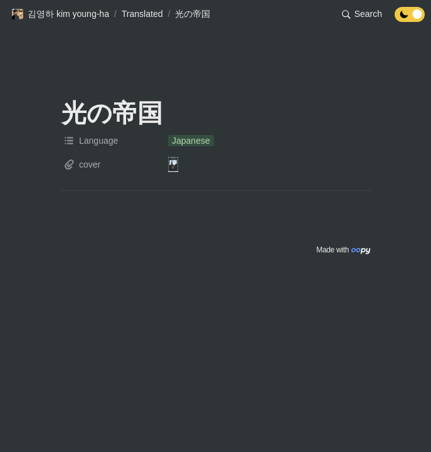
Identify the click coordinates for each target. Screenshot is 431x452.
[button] (60, 14)
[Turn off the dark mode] (410, 18)
